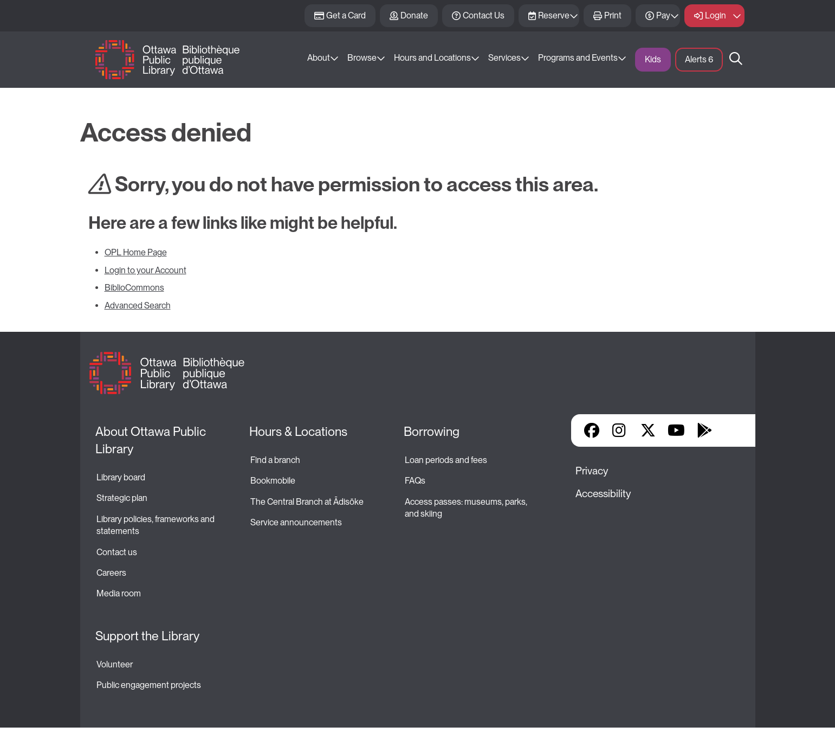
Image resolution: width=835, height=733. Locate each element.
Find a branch (275, 460)
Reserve (553, 15)
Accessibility (603, 493)
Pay (663, 15)
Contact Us (483, 15)
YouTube (676, 430)
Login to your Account (145, 270)
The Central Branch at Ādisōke (307, 502)
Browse (362, 58)
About (318, 58)
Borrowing (431, 431)
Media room (118, 593)
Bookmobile (272, 480)
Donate (414, 15)
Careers (111, 573)
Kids (653, 59)
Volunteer (114, 664)
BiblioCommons (134, 287)
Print (613, 15)
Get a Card (346, 15)
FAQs (415, 480)
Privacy (591, 471)
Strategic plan (122, 498)
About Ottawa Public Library (152, 440)
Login (715, 15)
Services (504, 58)
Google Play (704, 430)
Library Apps (732, 430)
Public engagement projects (148, 685)
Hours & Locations (298, 431)
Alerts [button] (699, 59)
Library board (120, 477)
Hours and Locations (432, 58)
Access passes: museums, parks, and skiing (467, 508)
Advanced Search (138, 305)
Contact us (116, 552)
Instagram (619, 430)
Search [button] (736, 60)
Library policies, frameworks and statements (156, 525)
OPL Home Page (136, 252)
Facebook (591, 430)
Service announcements (296, 522)
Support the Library (147, 636)
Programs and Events (578, 58)
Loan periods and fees (447, 460)
